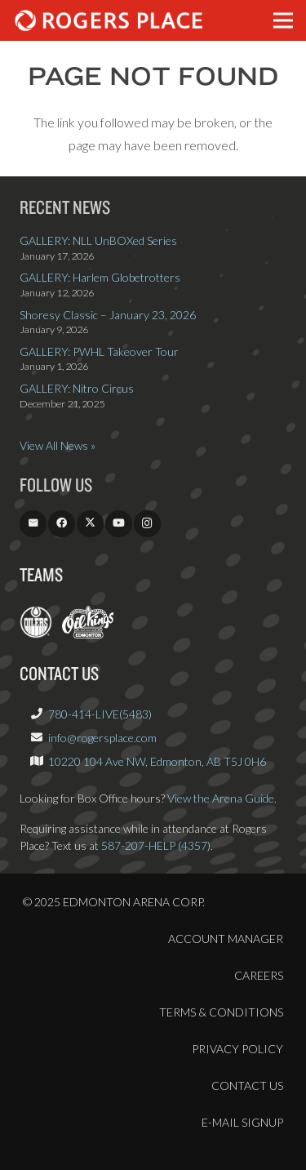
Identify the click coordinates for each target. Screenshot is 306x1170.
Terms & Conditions (221, 1012)
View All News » (57, 445)
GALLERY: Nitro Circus (77, 388)
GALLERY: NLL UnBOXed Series (98, 240)
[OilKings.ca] (87, 634)
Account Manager (225, 938)
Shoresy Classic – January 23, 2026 (108, 315)
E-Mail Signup (242, 1122)
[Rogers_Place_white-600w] (108, 20)
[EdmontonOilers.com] (36, 634)
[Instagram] (147, 523)
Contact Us (247, 1085)
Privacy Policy (237, 1049)
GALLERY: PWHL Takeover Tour (99, 351)
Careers (258, 975)
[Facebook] (61, 523)
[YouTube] (118, 523)
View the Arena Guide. (222, 798)
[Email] (33, 523)
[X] (90, 523)
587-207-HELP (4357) (156, 845)
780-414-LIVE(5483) (100, 714)
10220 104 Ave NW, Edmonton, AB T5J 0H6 (157, 761)
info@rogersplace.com (102, 738)
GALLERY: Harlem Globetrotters (100, 277)
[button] (283, 20)
